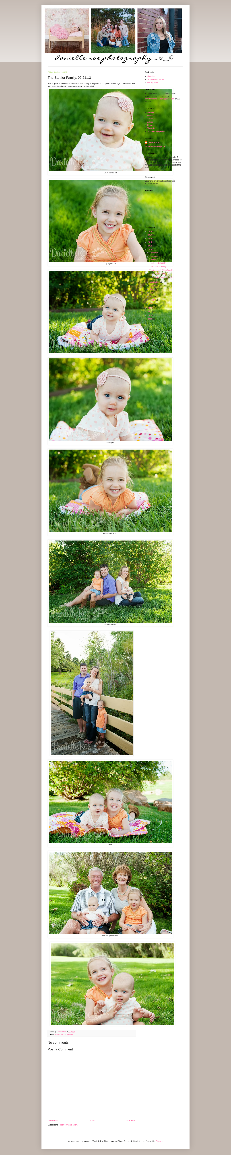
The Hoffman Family (157, 274)
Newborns (151, 119)
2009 (150, 319)
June (152, 289)
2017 (150, 235)
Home (92, 1120)
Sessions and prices (155, 79)
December (154, 252)
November (154, 256)
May (152, 293)
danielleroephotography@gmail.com (159, 99)
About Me (151, 76)
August (153, 285)
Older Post (130, 1120)
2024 (150, 231)
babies (57, 1034)
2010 (150, 315)
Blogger (159, 1141)
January (153, 304)
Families (150, 112)
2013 (150, 249)
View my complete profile (155, 146)
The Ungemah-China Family (161, 270)
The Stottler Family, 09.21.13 (161, 277)
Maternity (151, 128)
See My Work (152, 83)
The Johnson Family (157, 266)
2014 (150, 246)
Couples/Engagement (156, 131)
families (70, 1034)
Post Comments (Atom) (68, 1125)
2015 (150, 242)
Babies (150, 122)
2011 (150, 312)
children (63, 1034)
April (152, 296)
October (153, 260)
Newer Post (53, 1120)
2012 (150, 308)
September (154, 282)
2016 (150, 239)
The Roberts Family (157, 263)
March (153, 300)
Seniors (150, 116)
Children (150, 125)
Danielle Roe (153, 142)
